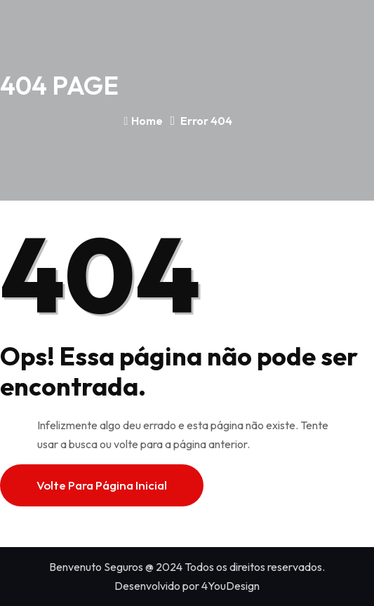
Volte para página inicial (101, 485)
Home (143, 121)
